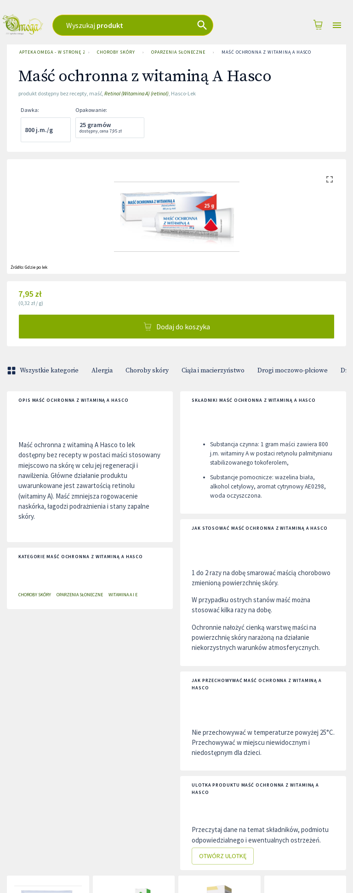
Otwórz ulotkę (222, 856)
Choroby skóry (116, 52)
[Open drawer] (337, 25)
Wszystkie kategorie (43, 370)
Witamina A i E (122, 595)
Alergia (102, 370)
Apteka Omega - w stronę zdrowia (50, 52)
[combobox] (145, 25)
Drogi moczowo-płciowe (292, 370)
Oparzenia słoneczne (178, 52)
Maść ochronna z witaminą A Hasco (266, 52)
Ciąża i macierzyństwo (213, 370)
